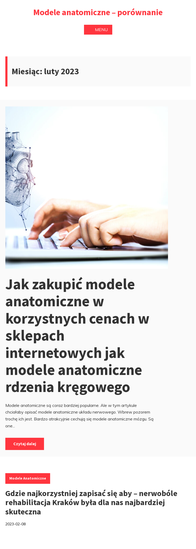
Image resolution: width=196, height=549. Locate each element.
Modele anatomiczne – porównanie (98, 12)
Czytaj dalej (24, 443)
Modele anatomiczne (27, 478)
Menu (98, 29)
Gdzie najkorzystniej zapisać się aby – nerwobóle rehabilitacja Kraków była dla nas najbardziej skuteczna (91, 502)
